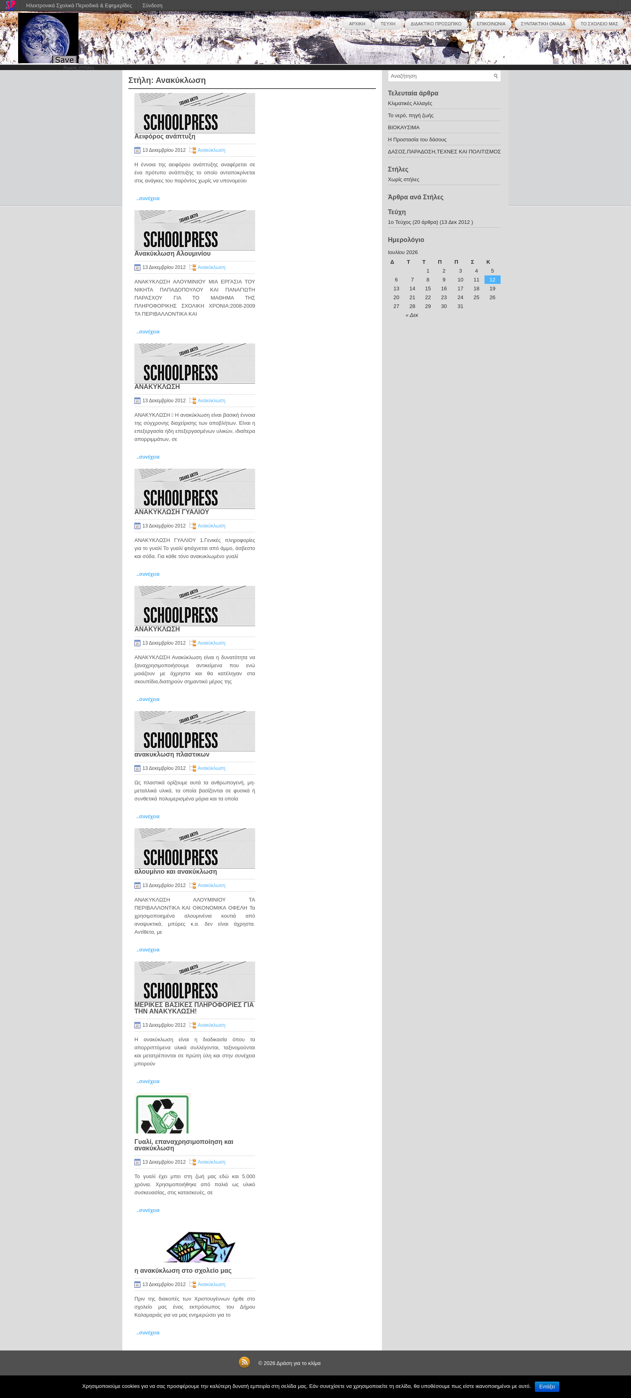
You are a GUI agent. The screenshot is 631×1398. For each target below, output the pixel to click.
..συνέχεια (147, 198)
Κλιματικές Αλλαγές (410, 103)
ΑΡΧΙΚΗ (357, 23)
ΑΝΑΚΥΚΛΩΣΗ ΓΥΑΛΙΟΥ (171, 512)
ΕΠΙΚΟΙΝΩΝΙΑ (491, 23)
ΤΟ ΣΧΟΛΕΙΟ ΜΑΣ (599, 23)
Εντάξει (547, 1387)
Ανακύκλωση (211, 150)
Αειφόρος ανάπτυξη (164, 136)
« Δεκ (412, 315)
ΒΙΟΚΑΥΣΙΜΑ (404, 127)
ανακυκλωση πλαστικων (172, 754)
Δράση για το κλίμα (298, 1363)
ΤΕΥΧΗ (388, 23)
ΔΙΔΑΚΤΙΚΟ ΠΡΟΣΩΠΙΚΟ (436, 23)
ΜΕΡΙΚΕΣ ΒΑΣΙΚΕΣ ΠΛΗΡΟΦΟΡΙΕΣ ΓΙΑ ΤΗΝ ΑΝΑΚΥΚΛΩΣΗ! (194, 1008)
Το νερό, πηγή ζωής (411, 115)
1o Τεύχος (399, 222)
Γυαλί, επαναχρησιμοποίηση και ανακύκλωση (183, 1145)
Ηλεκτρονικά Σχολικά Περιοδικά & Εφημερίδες (79, 5)
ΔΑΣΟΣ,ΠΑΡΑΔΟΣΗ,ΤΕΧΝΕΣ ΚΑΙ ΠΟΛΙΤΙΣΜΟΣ (444, 152)
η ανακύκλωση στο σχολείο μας (183, 1270)
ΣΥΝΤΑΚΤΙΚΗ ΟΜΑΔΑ (543, 23)
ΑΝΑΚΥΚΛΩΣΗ (157, 386)
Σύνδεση (152, 5)
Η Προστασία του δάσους (417, 139)
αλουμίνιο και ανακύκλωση (175, 871)
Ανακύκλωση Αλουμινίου (172, 253)
